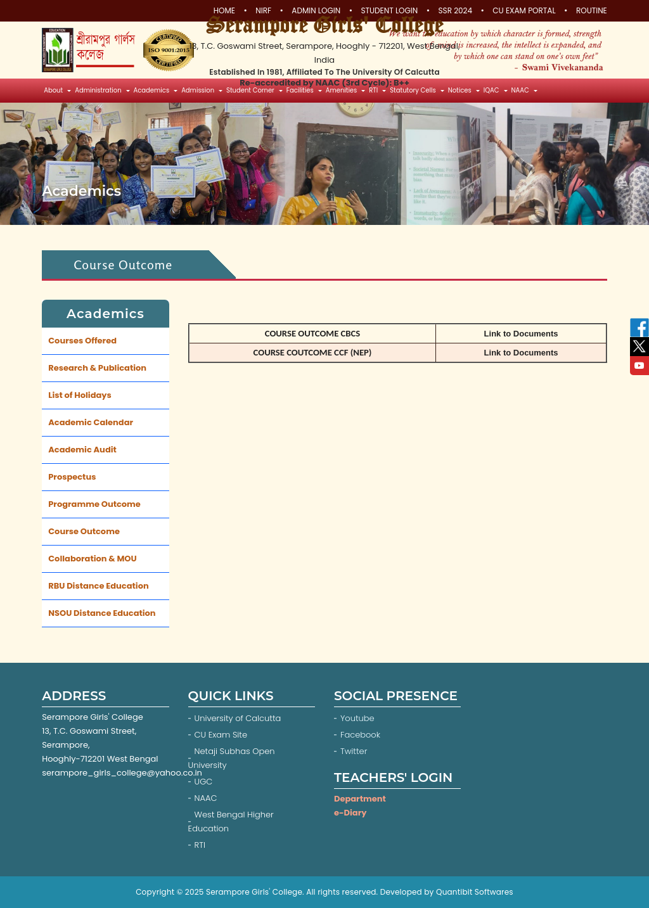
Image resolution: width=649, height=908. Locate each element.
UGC (204, 782)
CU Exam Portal (523, 11)
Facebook (361, 735)
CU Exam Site (221, 735)
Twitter (354, 751)
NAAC (206, 798)
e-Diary (350, 813)
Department (360, 799)
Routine (591, 11)
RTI (200, 845)
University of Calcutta (238, 718)
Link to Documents (521, 333)
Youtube (358, 718)
